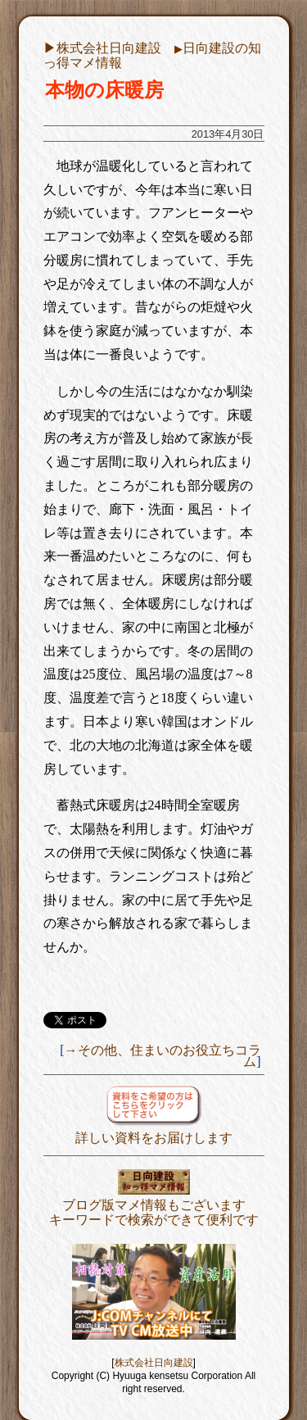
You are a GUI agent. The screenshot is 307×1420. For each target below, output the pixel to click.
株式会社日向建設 (154, 1362)
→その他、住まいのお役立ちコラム (163, 1055)
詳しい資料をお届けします (154, 1130)
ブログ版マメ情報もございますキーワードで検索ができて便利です (154, 1205)
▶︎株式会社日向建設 (102, 48)
